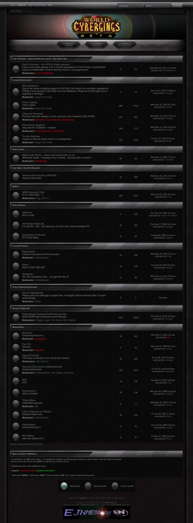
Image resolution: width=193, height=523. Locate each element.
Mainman (69, 372)
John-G (45, 198)
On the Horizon (31, 136)
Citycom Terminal (32, 113)
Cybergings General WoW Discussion (44, 314)
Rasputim (90, 475)
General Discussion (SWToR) (39, 175)
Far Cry (26, 344)
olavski (169, 267)
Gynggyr (169, 93)
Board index (15, 11)
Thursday (169, 159)
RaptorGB (169, 371)
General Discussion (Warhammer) (42, 366)
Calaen (169, 238)
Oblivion (27, 212)
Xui (38, 73)
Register (22, 5)
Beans (169, 107)
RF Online (28, 435)
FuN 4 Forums (87, 505)
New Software (30, 85)
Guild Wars (28, 424)
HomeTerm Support (33, 125)
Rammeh (56, 119)
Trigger (39, 320)
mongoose (40, 339)
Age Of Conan (30, 355)
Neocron (27, 332)
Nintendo (27, 274)
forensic (40, 119)
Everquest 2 (29, 390)
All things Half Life (33, 223)
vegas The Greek (43, 97)
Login (12, 5)
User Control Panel (37, 5)
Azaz (169, 416)
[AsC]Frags (47, 73)
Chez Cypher (30, 102)
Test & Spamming (32, 292)
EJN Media (116, 505)
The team (38, 444)
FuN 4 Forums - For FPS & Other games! (46, 64)
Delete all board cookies (21, 444)
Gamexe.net (111, 502)
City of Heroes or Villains (37, 411)
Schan (38, 301)
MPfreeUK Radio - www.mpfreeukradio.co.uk (48, 155)
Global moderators (45, 470)
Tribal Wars (29, 400)
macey (169, 349)
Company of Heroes (34, 234)
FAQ (50, 5)
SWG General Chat (33, 192)
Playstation (28, 251)
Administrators (27, 470)
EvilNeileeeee (169, 70)
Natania (169, 279)
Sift (64, 320)
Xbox (25, 264)
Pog (38, 198)
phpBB (83, 498)
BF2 (24, 379)
